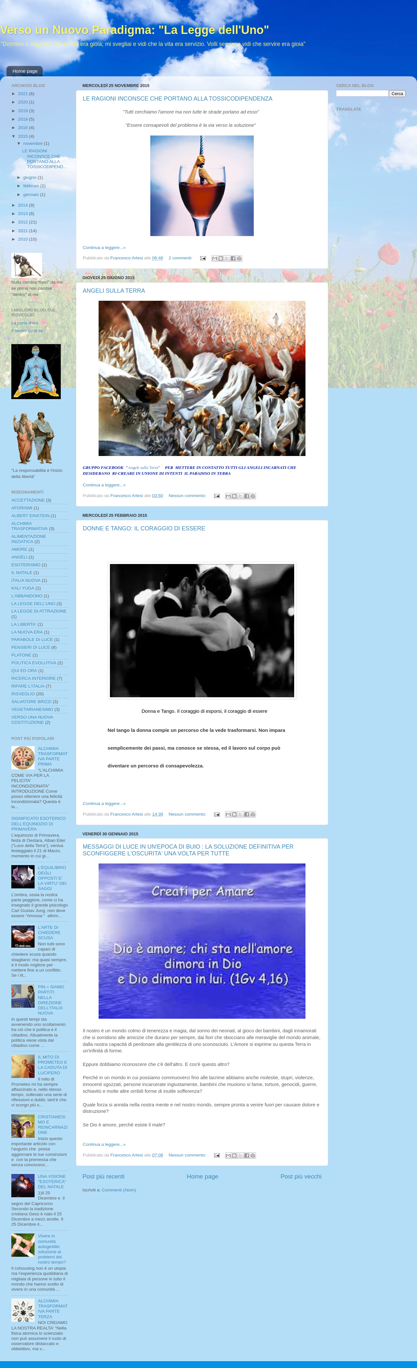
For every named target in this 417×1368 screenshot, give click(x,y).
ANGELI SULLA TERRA (114, 291)
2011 (23, 230)
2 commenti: (181, 257)
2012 (23, 222)
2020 (23, 102)
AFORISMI (21, 507)
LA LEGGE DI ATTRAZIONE (39, 611)
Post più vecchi (301, 1176)
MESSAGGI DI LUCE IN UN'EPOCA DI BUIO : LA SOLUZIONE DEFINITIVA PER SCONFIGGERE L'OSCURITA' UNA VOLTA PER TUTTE (188, 850)
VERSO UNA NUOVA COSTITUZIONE (32, 720)
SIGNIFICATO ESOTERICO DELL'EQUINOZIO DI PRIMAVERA (38, 823)
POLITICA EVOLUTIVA (33, 662)
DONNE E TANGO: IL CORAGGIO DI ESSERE (144, 528)
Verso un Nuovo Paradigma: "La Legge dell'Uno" (134, 30)
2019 (23, 110)
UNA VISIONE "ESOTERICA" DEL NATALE (52, 1181)
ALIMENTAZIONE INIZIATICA (28, 539)
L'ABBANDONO (26, 595)
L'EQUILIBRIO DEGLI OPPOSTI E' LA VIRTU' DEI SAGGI (52, 878)
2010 (23, 239)
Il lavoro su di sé (27, 330)
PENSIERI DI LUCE (30, 647)
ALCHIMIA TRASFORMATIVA (29, 526)
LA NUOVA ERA (27, 632)
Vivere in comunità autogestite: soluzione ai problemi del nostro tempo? (52, 1249)
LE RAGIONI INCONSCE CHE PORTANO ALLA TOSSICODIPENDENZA (178, 98)
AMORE (19, 549)
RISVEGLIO (23, 693)
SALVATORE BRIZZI (31, 701)
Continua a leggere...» (104, 247)
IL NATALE (21, 572)
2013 (23, 213)
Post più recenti (103, 1176)
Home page (25, 71)
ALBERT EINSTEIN (30, 515)
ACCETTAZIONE (28, 500)
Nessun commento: (188, 495)
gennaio (31, 194)
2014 (23, 205)
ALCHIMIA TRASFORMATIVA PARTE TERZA (53, 1308)
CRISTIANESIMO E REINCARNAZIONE (53, 1124)
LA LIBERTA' (23, 624)
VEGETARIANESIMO (32, 709)
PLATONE (21, 655)
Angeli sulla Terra (143, 467)
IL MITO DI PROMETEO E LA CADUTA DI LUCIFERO (52, 1065)
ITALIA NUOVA (25, 580)
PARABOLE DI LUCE (32, 639)
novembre (33, 143)
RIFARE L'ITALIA (28, 686)
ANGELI (19, 557)
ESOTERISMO (25, 564)
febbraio (31, 185)
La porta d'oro (24, 322)
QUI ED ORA (24, 670)
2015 (23, 136)
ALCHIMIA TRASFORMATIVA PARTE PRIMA (53, 756)
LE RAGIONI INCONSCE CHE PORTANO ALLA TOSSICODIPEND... (44, 158)
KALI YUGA (22, 588)
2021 (23, 93)
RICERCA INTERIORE (33, 678)
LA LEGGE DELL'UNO (33, 603)
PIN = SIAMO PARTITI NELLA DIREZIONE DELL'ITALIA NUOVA (51, 999)
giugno (30, 177)
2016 (23, 127)
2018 (23, 119)
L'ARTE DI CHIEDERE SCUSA (49, 932)
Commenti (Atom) (119, 1190)
